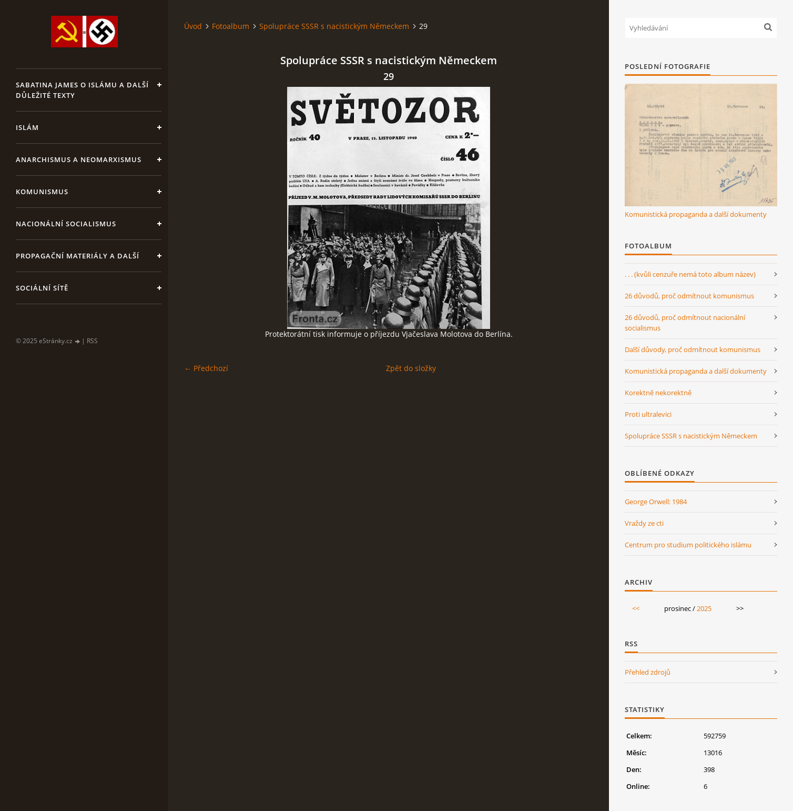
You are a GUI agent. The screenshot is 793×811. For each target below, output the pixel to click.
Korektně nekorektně (658, 392)
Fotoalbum (230, 26)
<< (635, 608)
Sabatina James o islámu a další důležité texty (82, 90)
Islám (27, 127)
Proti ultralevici (648, 414)
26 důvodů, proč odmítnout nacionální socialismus (685, 323)
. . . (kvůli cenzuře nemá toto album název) (690, 274)
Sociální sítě (42, 288)
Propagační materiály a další (77, 256)
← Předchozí (206, 368)
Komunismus (42, 191)
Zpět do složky (411, 368)
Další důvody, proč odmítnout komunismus (692, 349)
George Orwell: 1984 (656, 501)
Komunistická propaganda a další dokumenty (696, 214)
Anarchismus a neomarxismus (78, 159)
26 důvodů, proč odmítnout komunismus (689, 296)
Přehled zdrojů (647, 672)
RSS (92, 340)
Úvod (193, 26)
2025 (704, 608)
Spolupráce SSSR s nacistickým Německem (334, 26)
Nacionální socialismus (66, 223)
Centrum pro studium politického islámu (688, 544)
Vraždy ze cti (644, 523)
